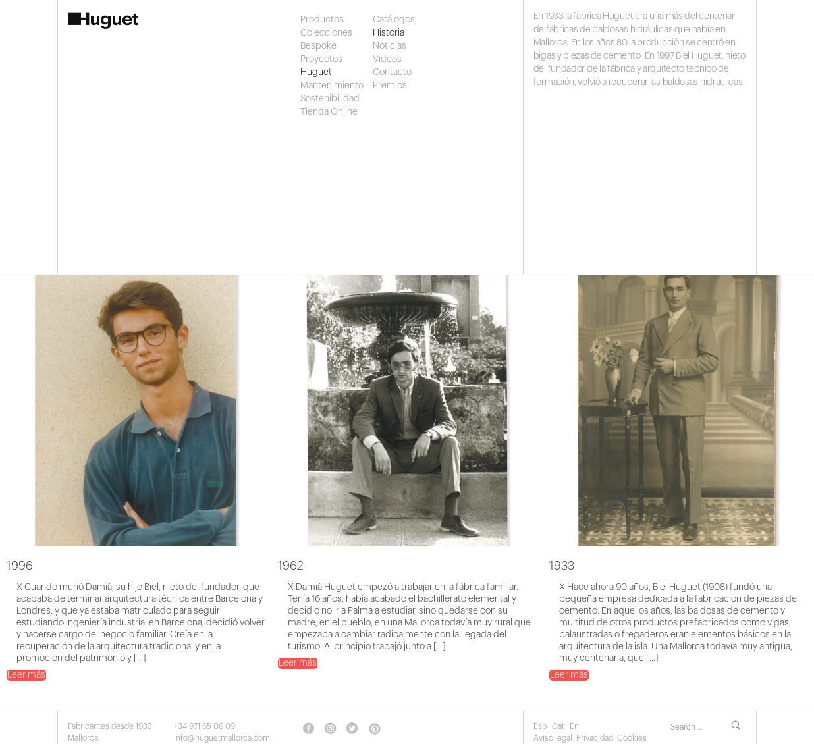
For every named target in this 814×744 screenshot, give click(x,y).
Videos (387, 59)
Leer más (26, 674)
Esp (541, 726)
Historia (388, 33)
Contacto (392, 72)
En (574, 726)
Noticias (389, 46)
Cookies (632, 738)
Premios (390, 85)
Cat (559, 726)
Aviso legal (552, 738)
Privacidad (594, 738)
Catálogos (394, 19)
